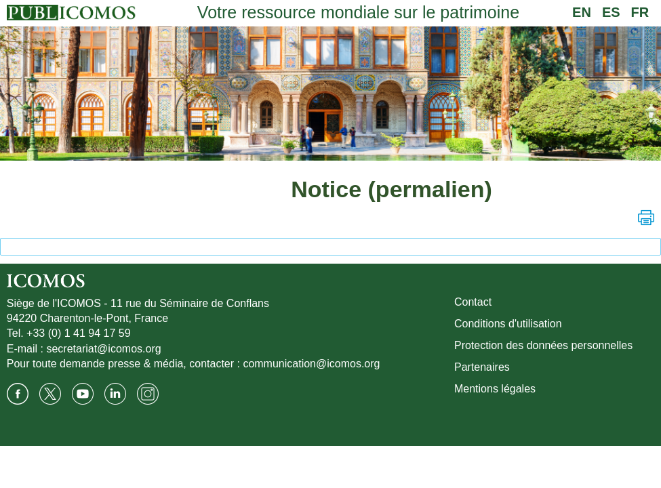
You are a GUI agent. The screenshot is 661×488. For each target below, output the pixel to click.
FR (640, 12)
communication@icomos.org (311, 363)
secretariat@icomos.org (103, 348)
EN (581, 12)
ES (611, 12)
